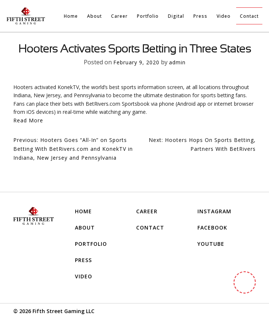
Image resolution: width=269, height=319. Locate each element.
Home (71, 16)
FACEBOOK (212, 227)
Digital (176, 16)
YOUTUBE (210, 243)
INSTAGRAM (214, 211)
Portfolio (148, 16)
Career (119, 16)
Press (200, 16)
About (94, 16)
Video (224, 16)
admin (177, 62)
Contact (249, 16)
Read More (28, 120)
